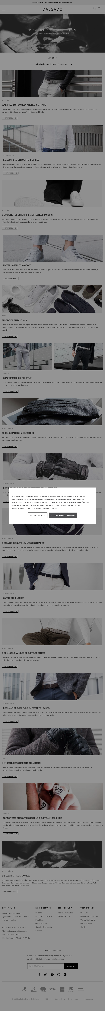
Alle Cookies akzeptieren (62, 515)
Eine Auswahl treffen (38, 515)
